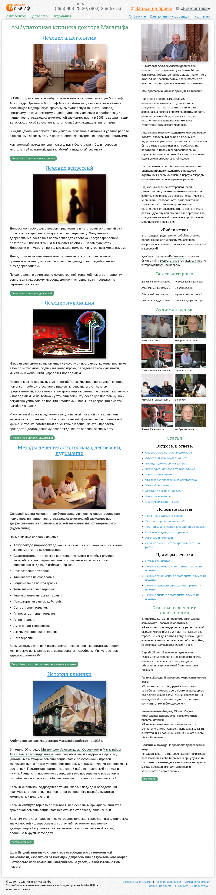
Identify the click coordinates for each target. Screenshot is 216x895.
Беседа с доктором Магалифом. (166, 463)
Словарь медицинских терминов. (167, 532)
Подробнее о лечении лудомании (32, 437)
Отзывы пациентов (157, 561)
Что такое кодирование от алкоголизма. (171, 479)
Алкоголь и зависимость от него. (166, 458)
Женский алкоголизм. (159, 485)
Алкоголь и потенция (159, 537)
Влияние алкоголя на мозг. (163, 501)
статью (174, 260)
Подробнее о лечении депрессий (32, 293)
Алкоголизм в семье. (159, 474)
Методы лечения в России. (163, 490)
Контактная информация (170, 16)
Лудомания (61, 16)
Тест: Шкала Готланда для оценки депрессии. (175, 526)
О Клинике (137, 16)
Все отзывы (149, 779)
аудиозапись (193, 260)
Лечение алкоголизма (69, 38)
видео (164, 260)
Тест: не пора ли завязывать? (165, 521)
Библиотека (195, 9)
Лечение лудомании (69, 302)
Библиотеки (176, 256)
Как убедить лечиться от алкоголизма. (170, 469)
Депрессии (39, 16)
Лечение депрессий (69, 168)
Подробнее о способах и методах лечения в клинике (44, 664)
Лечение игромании (197, 881)
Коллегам (202, 16)
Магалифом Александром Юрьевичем (70, 749)
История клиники (69, 674)
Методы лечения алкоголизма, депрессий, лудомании (69, 450)
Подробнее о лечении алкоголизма (33, 158)
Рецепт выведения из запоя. (164, 515)
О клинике (181, 885)
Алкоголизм (16, 16)
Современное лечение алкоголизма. (169, 452)
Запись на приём (153, 9)
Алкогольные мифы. (158, 496)
